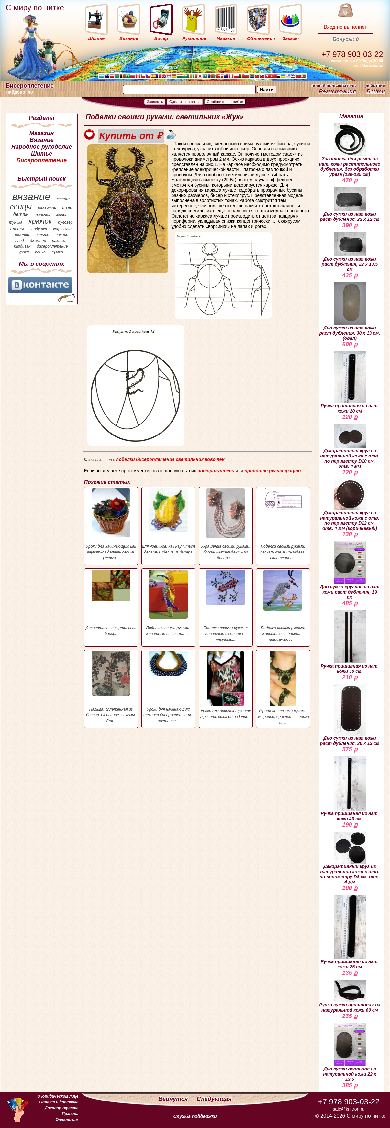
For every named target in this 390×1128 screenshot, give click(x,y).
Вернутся (173, 1099)
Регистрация (337, 91)
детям (20, 214)
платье (18, 228)
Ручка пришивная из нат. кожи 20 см (350, 382)
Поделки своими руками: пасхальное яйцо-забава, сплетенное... (283, 524)
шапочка (42, 214)
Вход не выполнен (346, 27)
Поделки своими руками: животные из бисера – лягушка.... (225, 606)
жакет (63, 198)
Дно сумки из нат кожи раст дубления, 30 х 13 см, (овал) (349, 311)
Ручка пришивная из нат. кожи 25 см (350, 932)
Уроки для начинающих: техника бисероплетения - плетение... (168, 687)
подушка (39, 229)
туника (15, 222)
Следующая (214, 1099)
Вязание (41, 140)
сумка (57, 252)
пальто (42, 234)
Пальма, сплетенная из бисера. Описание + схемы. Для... (111, 687)
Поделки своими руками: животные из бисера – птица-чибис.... (283, 606)
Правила (70, 1114)
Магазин (41, 133)
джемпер (38, 240)
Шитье (41, 153)
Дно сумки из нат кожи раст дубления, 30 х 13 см (350, 715)
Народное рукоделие (41, 147)
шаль (67, 208)
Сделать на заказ (185, 102)
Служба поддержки (195, 1116)
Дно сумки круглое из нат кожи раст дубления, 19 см (350, 570)
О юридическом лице (57, 1096)
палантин (47, 208)
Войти (375, 91)
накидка (59, 240)
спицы (21, 207)
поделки (21, 234)
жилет (62, 214)
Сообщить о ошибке (225, 102)
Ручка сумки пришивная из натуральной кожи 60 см (349, 996)
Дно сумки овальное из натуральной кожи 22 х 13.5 (349, 1052)
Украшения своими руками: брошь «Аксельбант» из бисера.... (225, 524)
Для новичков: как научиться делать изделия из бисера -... (168, 524)
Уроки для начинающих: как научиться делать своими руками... (111, 524)
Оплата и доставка (58, 1102)
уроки (24, 252)
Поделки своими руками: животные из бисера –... (168, 603)
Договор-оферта (61, 1108)
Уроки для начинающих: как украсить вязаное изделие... (225, 685)
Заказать (155, 102)
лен (221, 459)
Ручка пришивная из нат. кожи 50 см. (350, 642)
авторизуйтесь (216, 470)
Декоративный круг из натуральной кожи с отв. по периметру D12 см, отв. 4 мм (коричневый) (349, 505)
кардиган (22, 246)
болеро (61, 234)
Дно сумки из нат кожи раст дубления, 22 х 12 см (350, 204)
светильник (190, 459)
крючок (40, 221)
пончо (40, 252)
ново (210, 459)
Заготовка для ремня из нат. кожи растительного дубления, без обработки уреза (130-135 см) (350, 150)
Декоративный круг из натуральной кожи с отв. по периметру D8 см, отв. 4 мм (350, 858)
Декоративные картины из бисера (111, 603)
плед (19, 240)
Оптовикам (67, 1119)
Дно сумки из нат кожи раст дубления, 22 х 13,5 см (350, 252)
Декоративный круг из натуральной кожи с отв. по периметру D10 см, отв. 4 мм (349, 446)
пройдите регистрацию (272, 470)
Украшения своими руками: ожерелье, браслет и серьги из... (283, 688)
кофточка (62, 229)
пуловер (65, 222)
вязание (31, 196)
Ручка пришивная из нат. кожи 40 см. (350, 788)
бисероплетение (52, 246)
